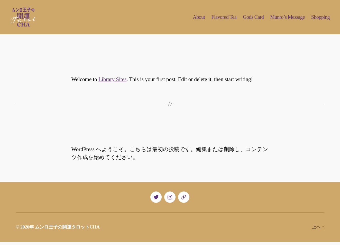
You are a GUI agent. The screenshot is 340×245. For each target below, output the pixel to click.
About (199, 19)
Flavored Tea (223, 19)
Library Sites (112, 83)
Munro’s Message (287, 19)
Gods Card (253, 19)
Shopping (320, 19)
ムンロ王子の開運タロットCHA (67, 230)
